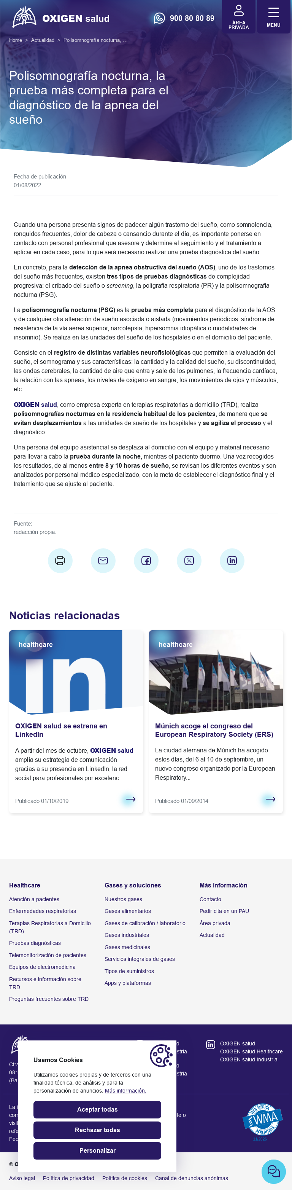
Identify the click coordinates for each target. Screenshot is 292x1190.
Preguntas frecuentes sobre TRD (49, 999)
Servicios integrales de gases (140, 959)
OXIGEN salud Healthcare (251, 1051)
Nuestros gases (123, 899)
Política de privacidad (68, 1178)
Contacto (210, 899)
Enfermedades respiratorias (42, 911)
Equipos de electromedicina (42, 967)
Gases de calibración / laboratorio (145, 923)
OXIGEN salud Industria (249, 1059)
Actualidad (212, 935)
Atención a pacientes (34, 899)
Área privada (215, 923)
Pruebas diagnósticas (35, 943)
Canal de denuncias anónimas (191, 1178)
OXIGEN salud (237, 1043)
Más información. (125, 1091)
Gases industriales (127, 935)
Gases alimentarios (128, 911)
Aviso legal (22, 1178)
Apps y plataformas (128, 983)
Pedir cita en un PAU (224, 911)
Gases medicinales (127, 947)
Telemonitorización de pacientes (47, 955)
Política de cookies (124, 1178)
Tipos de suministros (129, 971)
